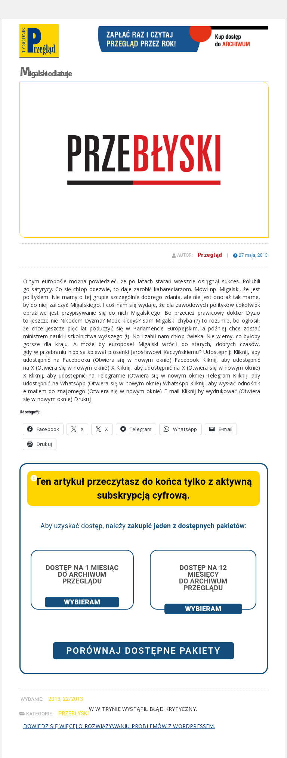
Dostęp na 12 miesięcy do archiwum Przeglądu (203, 578)
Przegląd (210, 255)
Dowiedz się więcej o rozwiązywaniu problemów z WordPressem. (119, 726)
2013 (54, 699)
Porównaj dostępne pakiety (143, 650)
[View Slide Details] (181, 29)
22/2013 (73, 699)
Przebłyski (73, 714)
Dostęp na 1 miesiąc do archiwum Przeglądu (82, 574)
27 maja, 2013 (250, 255)
